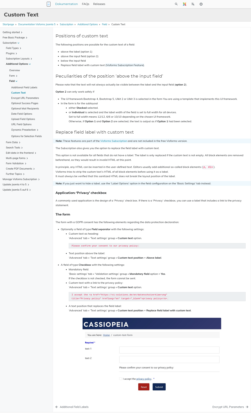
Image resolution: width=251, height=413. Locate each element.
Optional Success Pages (24, 103)
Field (104, 24)
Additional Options (87, 24)
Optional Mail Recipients (25, 108)
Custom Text (18, 92)
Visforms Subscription (113, 145)
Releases (120, 4)
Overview (14, 70)
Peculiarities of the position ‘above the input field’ (224, 45)
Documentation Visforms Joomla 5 (37, 24)
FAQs (106, 4)
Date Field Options (21, 113)
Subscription (66, 24)
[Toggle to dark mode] (201, 4)
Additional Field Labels (24, 87)
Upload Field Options (23, 119)
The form (207, 57)
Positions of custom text (214, 39)
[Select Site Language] (184, 4)
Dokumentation (87, 4)
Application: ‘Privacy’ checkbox (218, 54)
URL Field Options (21, 124)
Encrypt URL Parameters (25, 98)
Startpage (8, 24)
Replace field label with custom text (220, 51)
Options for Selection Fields (26, 136)
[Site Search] (161, 4)
